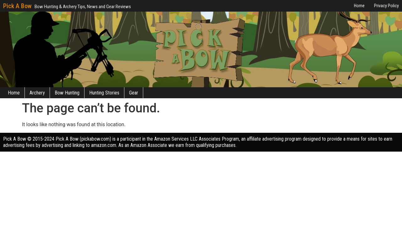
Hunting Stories (104, 93)
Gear (133, 93)
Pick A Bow (17, 6)
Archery (37, 93)
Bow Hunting (67, 93)
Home (14, 93)
